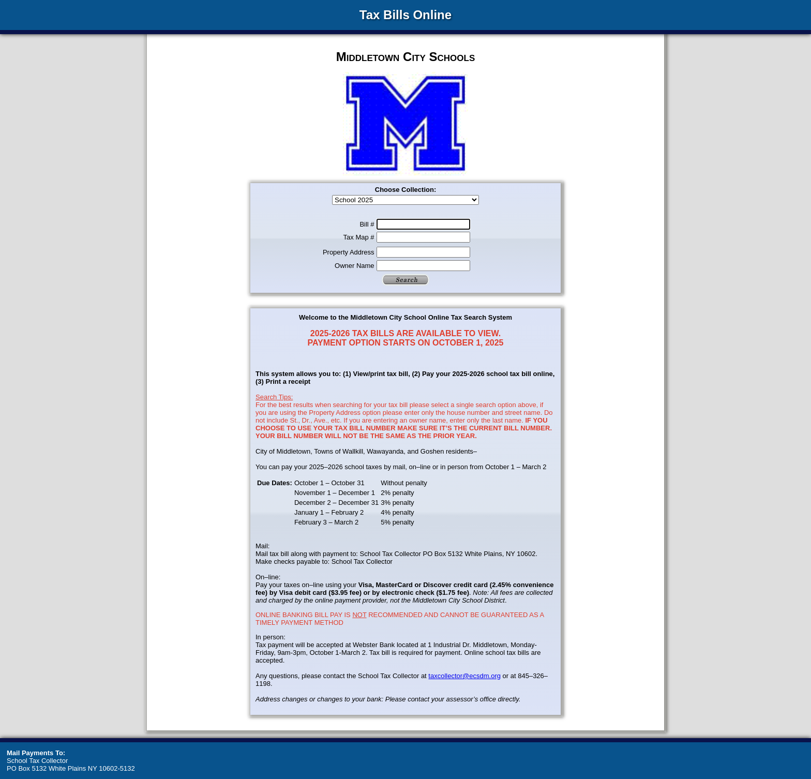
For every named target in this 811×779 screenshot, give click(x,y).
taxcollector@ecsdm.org (464, 676)
